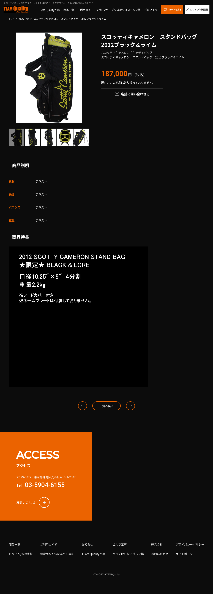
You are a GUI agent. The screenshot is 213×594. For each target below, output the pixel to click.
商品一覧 (24, 18)
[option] (49, 78)
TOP (11, 18)
